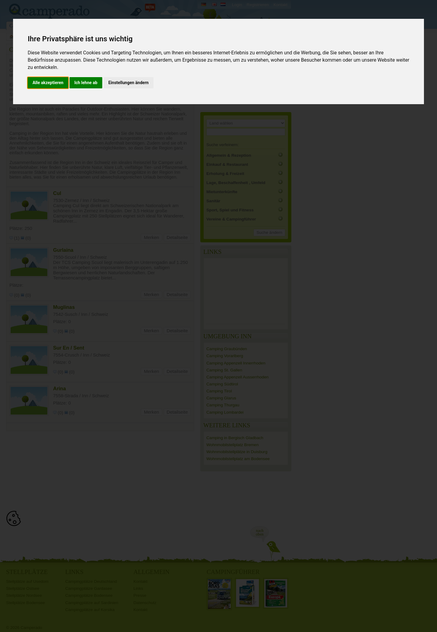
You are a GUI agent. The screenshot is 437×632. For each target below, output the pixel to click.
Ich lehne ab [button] (85, 82)
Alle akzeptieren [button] (47, 82)
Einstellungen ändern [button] (128, 82)
